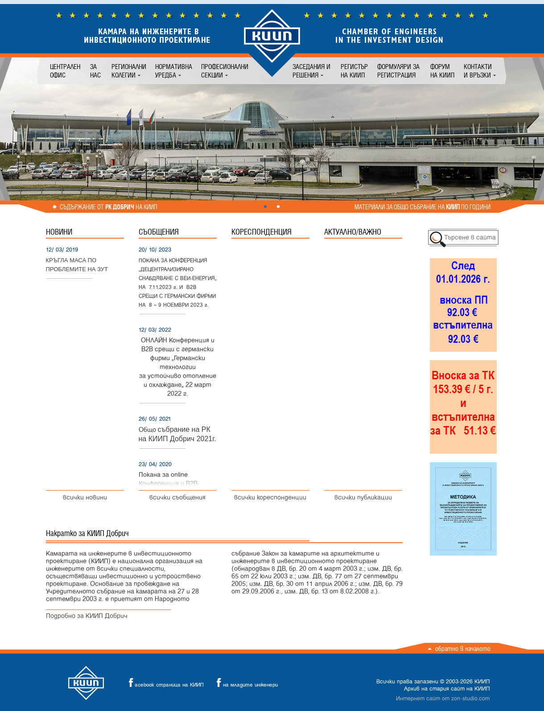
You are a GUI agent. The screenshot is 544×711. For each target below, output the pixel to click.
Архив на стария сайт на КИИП (447, 689)
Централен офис (65, 70)
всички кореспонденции (270, 497)
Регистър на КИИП (354, 70)
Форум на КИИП (442, 70)
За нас (95, 70)
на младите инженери (245, 683)
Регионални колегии (128, 70)
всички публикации (363, 497)
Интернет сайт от (443, 698)
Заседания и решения (311, 70)
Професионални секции (224, 70)
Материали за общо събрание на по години (422, 207)
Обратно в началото (462, 648)
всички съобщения (177, 497)
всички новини (85, 497)
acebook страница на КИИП (164, 683)
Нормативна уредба (173, 70)
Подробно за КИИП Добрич (87, 616)
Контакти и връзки (478, 70)
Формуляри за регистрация (398, 70)
